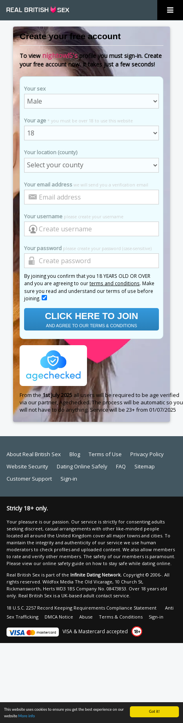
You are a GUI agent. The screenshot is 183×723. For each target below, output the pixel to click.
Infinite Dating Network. (96, 575)
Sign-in (68, 478)
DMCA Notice (59, 617)
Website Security (27, 466)
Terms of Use (105, 454)
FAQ (121, 466)
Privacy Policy (147, 454)
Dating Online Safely (82, 466)
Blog (74, 454)
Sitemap (144, 466)
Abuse (86, 617)
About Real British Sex (34, 454)
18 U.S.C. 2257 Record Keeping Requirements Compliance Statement (81, 608)
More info (26, 719)
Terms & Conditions (121, 617)
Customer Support (29, 478)
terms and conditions (114, 283)
